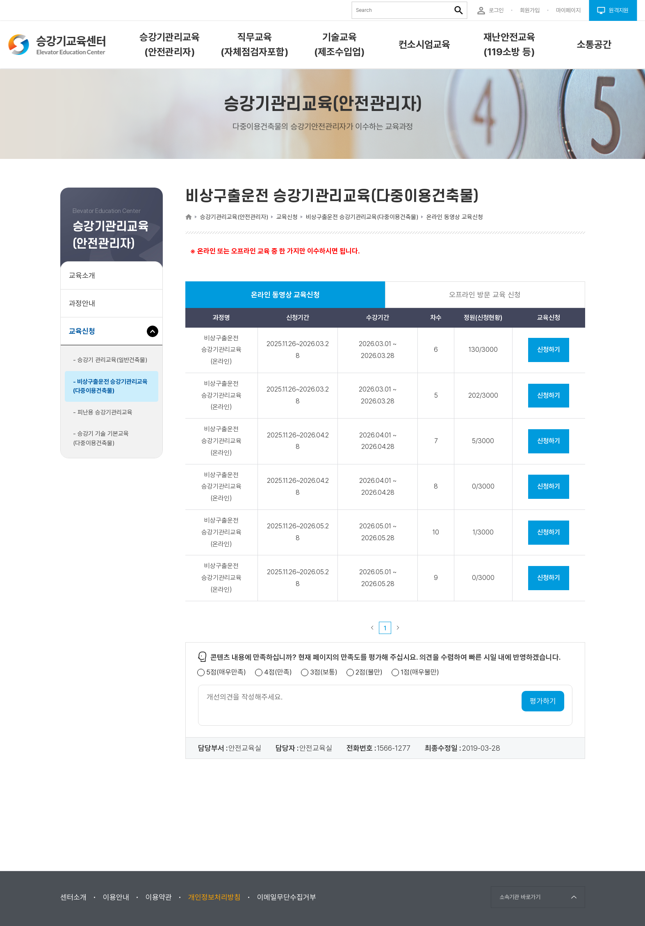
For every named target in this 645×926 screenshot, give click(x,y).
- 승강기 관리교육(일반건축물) (110, 360)
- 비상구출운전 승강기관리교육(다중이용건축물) (110, 386)
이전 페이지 (372, 628)
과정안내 (82, 303)
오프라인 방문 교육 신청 (485, 294)
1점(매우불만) (420, 672)
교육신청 (85, 335)
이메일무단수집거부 (286, 897)
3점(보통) (323, 672)
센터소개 (73, 897)
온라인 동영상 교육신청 (285, 299)
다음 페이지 (398, 628)
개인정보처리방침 (214, 897)
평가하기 (543, 701)
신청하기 (548, 349)
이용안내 (116, 897)
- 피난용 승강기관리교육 (102, 412)
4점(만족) (278, 672)
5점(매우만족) (226, 672)
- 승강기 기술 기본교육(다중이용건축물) (101, 438)
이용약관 (159, 897)
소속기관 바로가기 (519, 897)
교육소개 (82, 275)
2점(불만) (369, 672)
